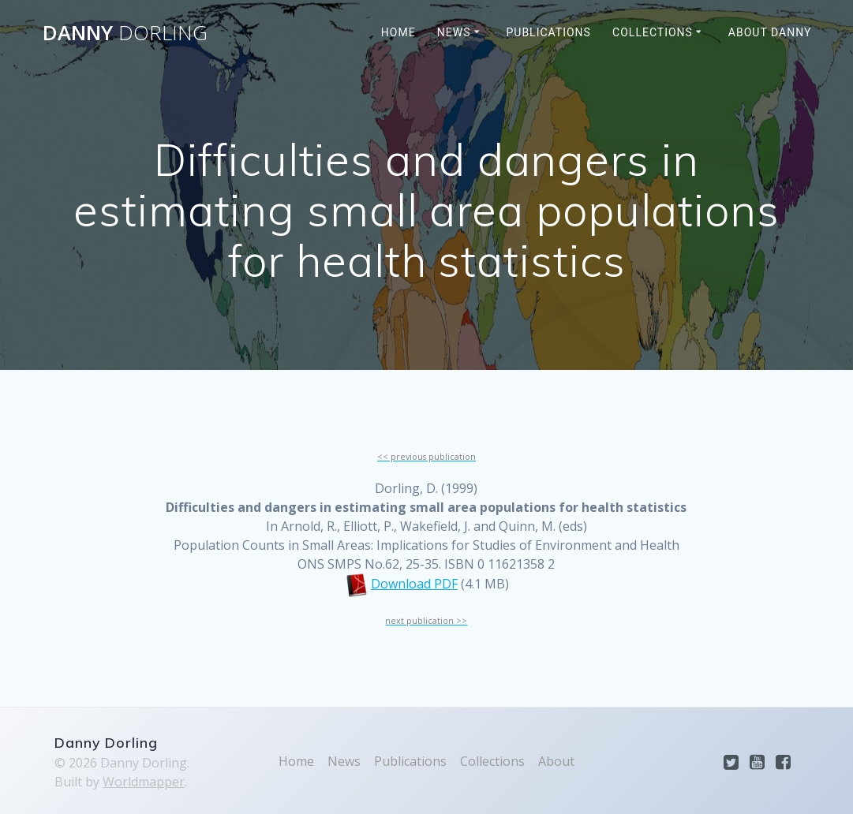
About (556, 761)
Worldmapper (144, 781)
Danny (125, 33)
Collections (652, 32)
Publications (548, 32)
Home (398, 32)
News (454, 32)
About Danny (770, 32)
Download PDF (414, 583)
